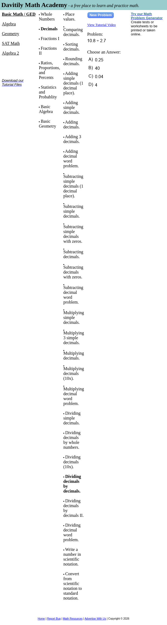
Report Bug (54, 618)
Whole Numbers (47, 16)
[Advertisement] (19, 108)
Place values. (69, 16)
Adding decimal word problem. (71, 158)
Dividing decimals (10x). (72, 462)
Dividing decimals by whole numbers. (72, 440)
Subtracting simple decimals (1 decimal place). (73, 186)
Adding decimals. (71, 124)
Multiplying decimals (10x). (73, 373)
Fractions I (50, 38)
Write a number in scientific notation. (72, 556)
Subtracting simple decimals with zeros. (73, 234)
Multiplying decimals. (73, 355)
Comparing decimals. (73, 32)
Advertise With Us (95, 618)
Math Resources (73, 618)
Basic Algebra (46, 109)
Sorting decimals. (71, 46)
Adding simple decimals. (71, 107)
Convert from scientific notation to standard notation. (72, 585)
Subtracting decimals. (73, 254)
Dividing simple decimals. (72, 418)
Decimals (49, 28)
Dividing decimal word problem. (72, 532)
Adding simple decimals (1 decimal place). (73, 83)
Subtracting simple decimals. (73, 211)
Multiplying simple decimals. (73, 317)
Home (41, 618)
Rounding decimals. (72, 61)
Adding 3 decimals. (72, 139)
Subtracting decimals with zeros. (73, 272)
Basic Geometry (47, 123)
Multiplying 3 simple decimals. (73, 338)
